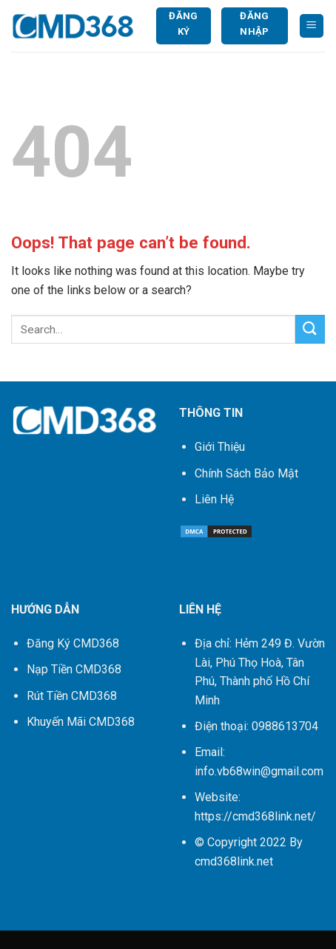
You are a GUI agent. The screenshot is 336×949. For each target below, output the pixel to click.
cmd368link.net (234, 861)
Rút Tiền (72, 696)
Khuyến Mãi (81, 722)
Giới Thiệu (220, 447)
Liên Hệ (214, 499)
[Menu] (312, 26)
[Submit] (310, 329)
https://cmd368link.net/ (255, 816)
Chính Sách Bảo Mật (246, 473)
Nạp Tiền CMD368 (74, 669)
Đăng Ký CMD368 (73, 643)
